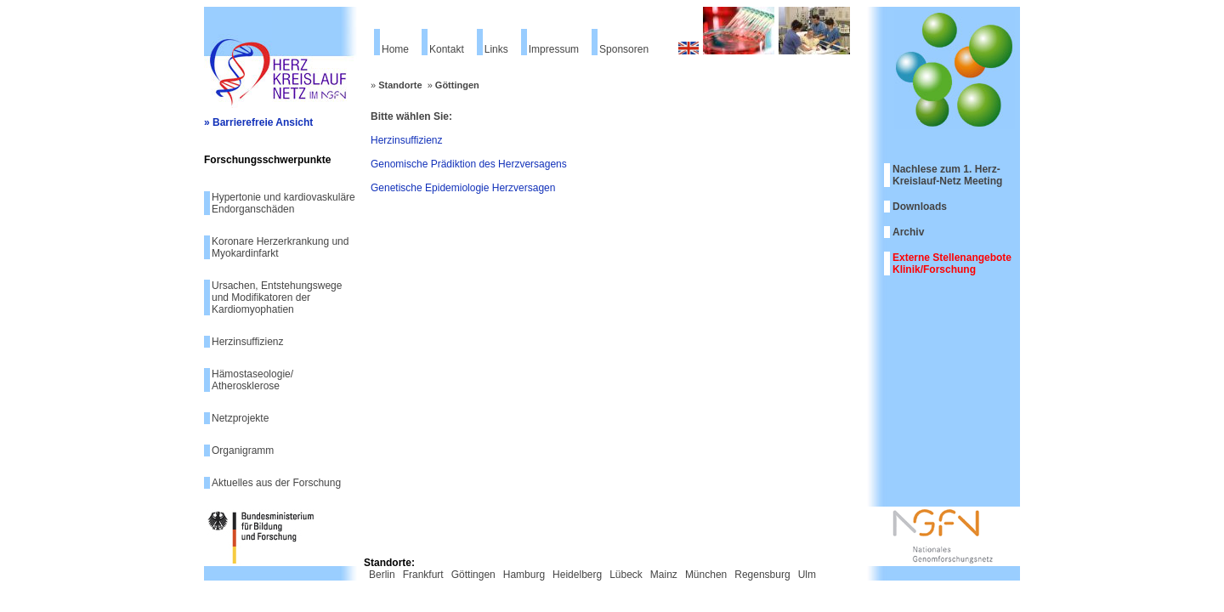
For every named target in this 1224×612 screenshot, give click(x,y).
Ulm (807, 575)
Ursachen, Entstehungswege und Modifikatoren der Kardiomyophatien (277, 297)
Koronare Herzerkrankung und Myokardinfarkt (280, 247)
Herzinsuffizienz (247, 342)
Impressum (554, 49)
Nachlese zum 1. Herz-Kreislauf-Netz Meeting (947, 175)
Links (496, 49)
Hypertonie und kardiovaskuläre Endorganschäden (283, 203)
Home (395, 49)
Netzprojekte (240, 418)
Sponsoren (624, 49)
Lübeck (626, 575)
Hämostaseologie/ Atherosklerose (252, 380)
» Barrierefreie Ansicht (258, 122)
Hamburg (524, 575)
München (706, 575)
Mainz (663, 575)
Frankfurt (423, 575)
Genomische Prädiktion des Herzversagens (469, 164)
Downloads (919, 206)
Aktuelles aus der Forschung (276, 483)
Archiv (908, 232)
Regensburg (762, 575)
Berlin (382, 575)
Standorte (400, 85)
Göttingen (457, 85)
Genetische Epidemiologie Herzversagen (463, 188)
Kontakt (446, 49)
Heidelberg (577, 575)
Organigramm (243, 450)
